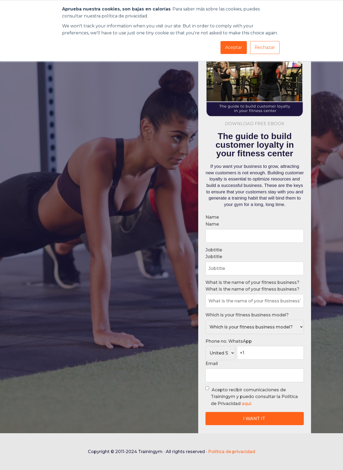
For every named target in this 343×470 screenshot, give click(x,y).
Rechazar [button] (265, 47)
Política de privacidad (231, 451)
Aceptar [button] (233, 47)
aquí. (247, 403)
